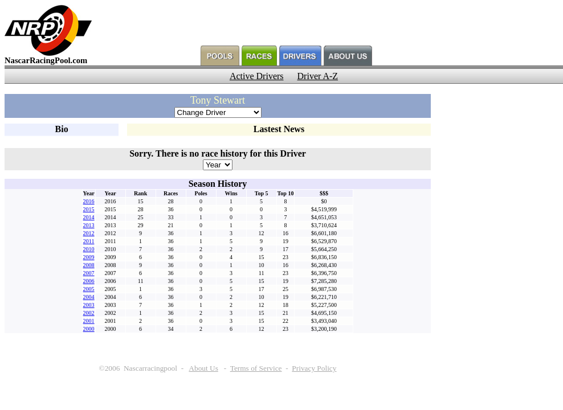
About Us (203, 368)
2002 (89, 313)
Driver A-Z (317, 76)
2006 (89, 281)
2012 (89, 233)
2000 (89, 329)
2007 (89, 273)
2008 (89, 265)
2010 (89, 249)
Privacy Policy (314, 368)
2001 (89, 321)
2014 (89, 217)
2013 (89, 225)
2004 (89, 297)
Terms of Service (256, 368)
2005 (89, 289)
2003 (89, 305)
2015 (89, 209)
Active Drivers (257, 76)
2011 (89, 241)
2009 (89, 257)
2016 (89, 201)
